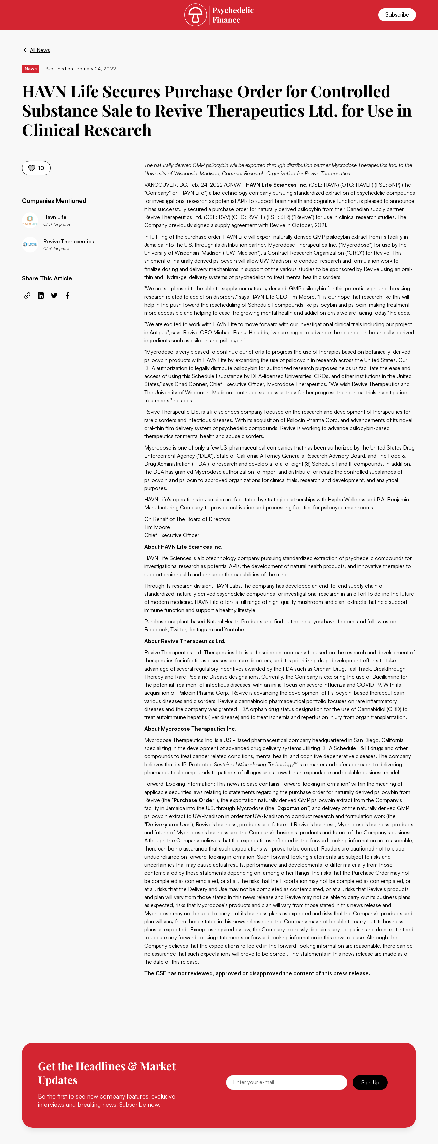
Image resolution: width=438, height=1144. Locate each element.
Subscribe (397, 14)
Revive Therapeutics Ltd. (174, 217)
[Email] (286, 1082)
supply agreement (236, 225)
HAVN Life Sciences (167, 558)
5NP (393, 184)
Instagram (201, 629)
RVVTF (255, 217)
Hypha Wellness (346, 499)
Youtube (234, 629)
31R (284, 217)
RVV (224, 217)
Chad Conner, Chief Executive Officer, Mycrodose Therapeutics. (251, 384)
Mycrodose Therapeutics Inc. (302, 244)
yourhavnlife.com (333, 621)
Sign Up (370, 1082)
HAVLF (364, 184)
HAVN (331, 184)
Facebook (156, 629)
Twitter (178, 629)
